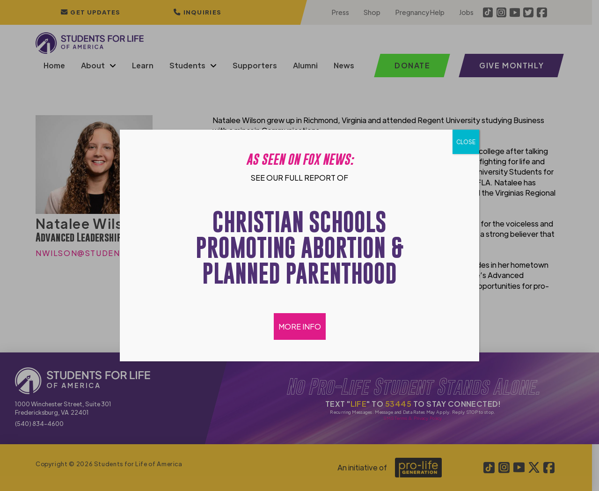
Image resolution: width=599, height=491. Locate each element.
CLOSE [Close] (465, 142)
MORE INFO (299, 326)
